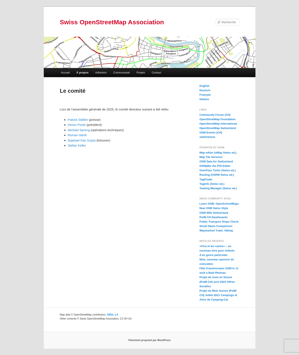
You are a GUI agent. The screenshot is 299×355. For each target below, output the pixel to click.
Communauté (121, 72)
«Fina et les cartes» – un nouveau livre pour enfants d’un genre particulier (217, 251)
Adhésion (101, 72)
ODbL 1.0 (112, 314)
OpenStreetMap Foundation (218, 119)
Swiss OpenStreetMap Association (112, 22)
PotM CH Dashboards (214, 217)
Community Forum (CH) (215, 114)
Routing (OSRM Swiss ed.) (217, 174)
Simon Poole (77, 124)
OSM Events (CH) (211, 132)
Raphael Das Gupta (82, 140)
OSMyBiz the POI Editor (215, 165)
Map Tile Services (211, 157)
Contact (156, 72)
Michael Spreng (79, 130)
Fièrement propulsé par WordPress (149, 340)
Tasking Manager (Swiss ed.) (218, 188)
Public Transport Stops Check (219, 221)
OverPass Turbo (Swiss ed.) (218, 170)
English (204, 85)
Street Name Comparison (216, 226)
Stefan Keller (77, 145)
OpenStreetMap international (218, 123)
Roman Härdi (77, 135)
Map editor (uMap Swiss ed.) (218, 152)
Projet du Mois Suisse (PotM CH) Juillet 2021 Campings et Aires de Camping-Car (218, 295)
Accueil (65, 72)
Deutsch (205, 90)
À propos (82, 72)
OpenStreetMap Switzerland (218, 128)
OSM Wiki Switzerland (214, 212)
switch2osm (207, 137)
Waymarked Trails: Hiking (216, 230)
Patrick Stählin (78, 119)
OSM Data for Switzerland (216, 161)
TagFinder (206, 179)
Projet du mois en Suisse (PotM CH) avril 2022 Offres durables (217, 282)
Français (205, 94)
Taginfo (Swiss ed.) (212, 183)
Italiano (204, 99)
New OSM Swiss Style (214, 208)
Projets (140, 72)
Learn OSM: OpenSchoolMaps (219, 203)
